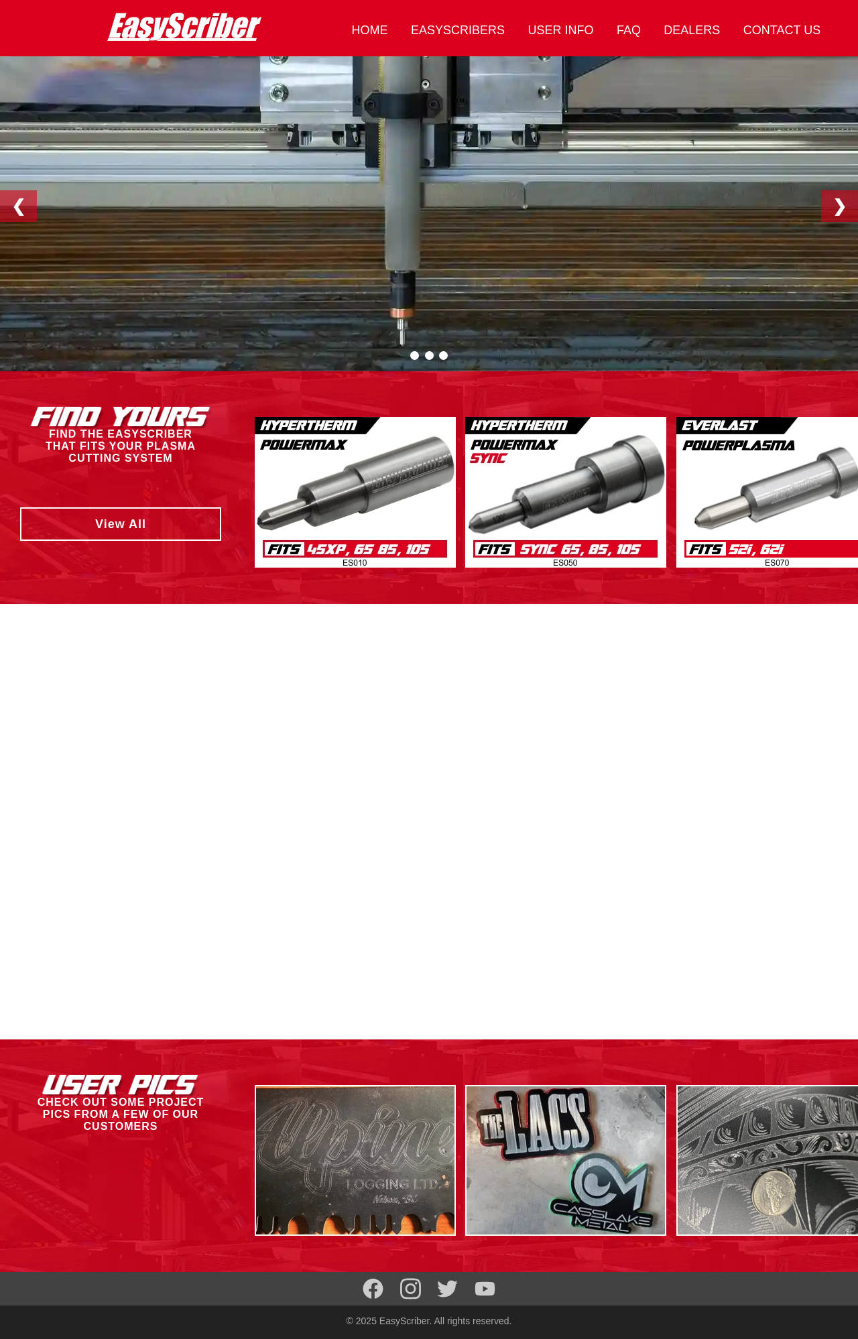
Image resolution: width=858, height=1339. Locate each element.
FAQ (629, 30)
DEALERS (692, 30)
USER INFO (560, 30)
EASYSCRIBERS (458, 30)
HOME (369, 30)
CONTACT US (781, 30)
